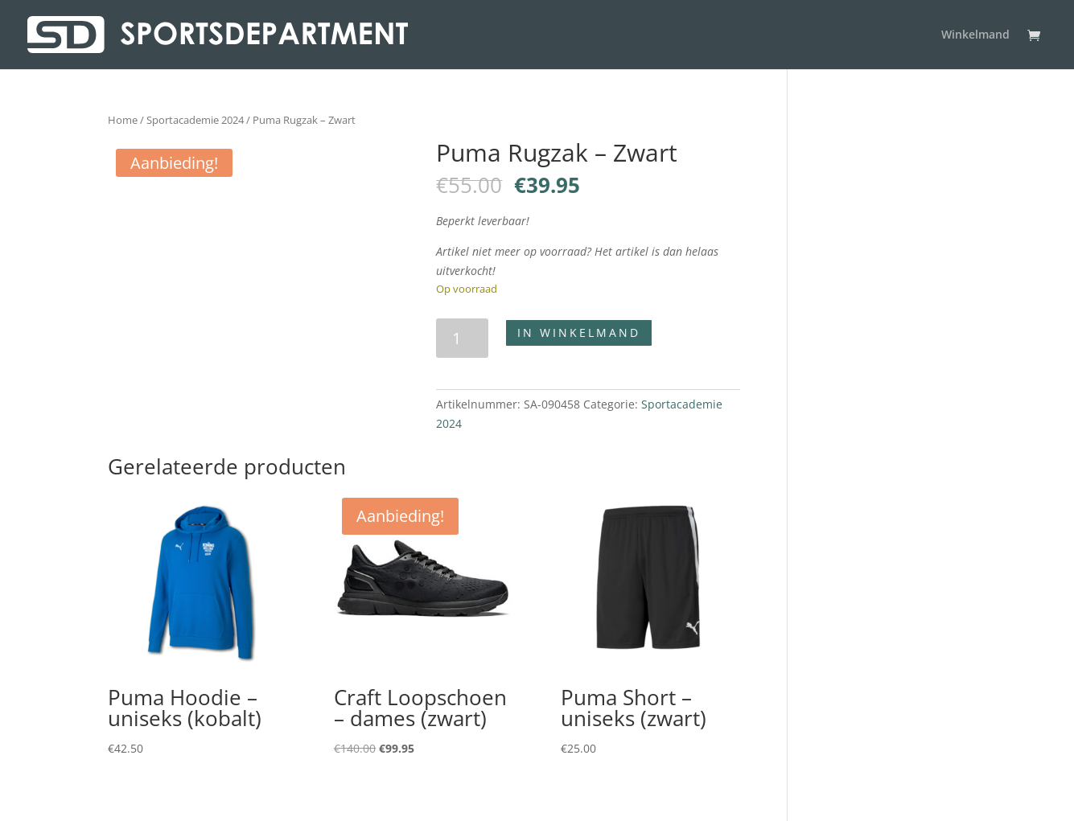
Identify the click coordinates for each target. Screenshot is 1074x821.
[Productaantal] (462, 338)
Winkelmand (975, 35)
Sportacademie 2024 (195, 120)
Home (123, 120)
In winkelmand (578, 332)
